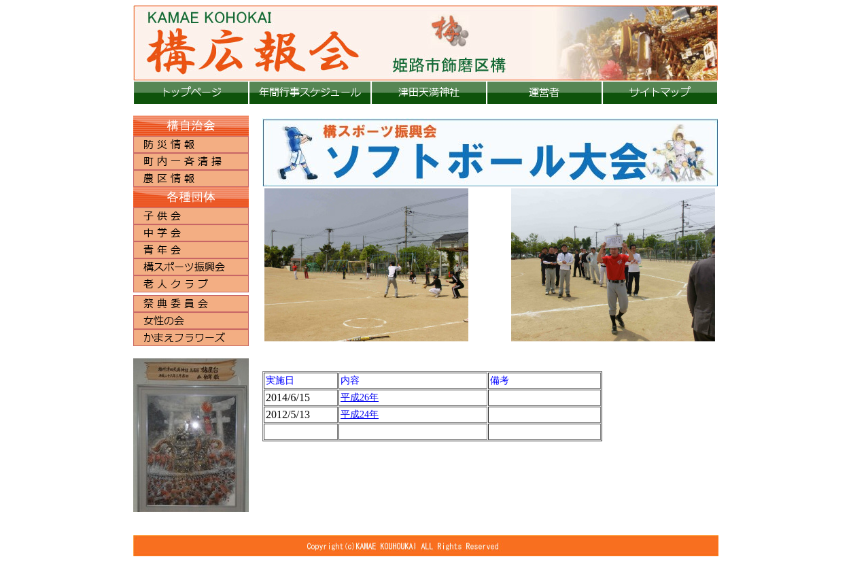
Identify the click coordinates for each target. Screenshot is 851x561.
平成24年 (360, 414)
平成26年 (360, 397)
